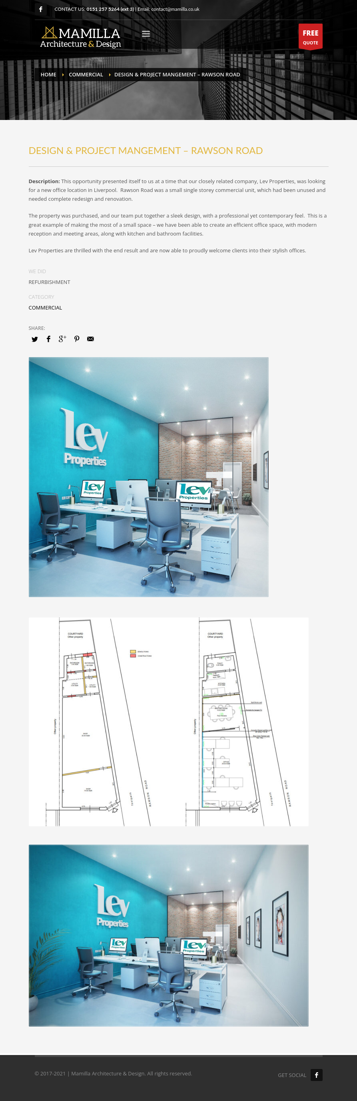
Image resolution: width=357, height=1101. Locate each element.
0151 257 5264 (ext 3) (110, 9)
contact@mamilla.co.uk (175, 9)
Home (48, 74)
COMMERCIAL (86, 74)
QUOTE (310, 38)
